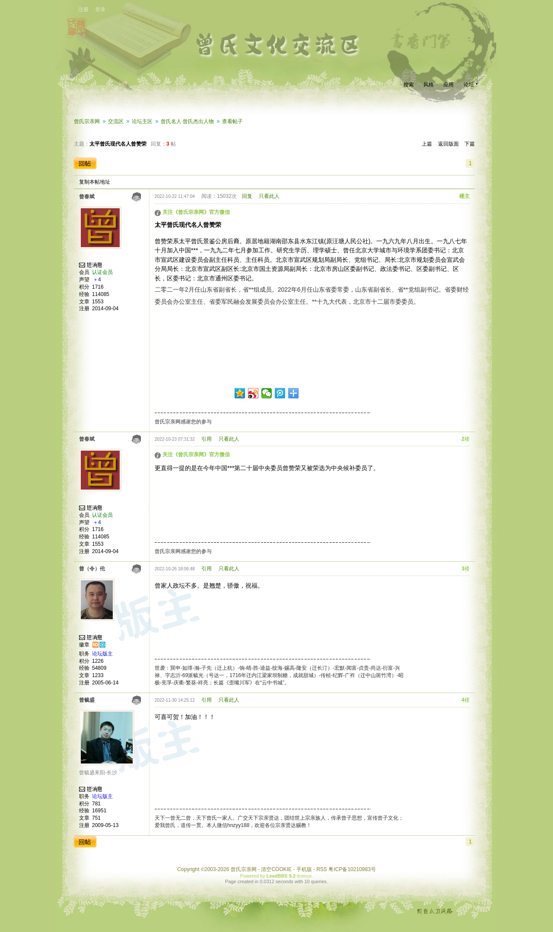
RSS (321, 869)
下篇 (469, 144)
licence (304, 875)
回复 (247, 196)
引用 (206, 439)
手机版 (304, 869)
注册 (83, 9)
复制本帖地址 (94, 182)
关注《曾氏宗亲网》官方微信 (196, 212)
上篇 (427, 144)
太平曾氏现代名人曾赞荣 (117, 144)
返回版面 (448, 144)
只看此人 (269, 196)
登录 (100, 9)
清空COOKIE (276, 869)
